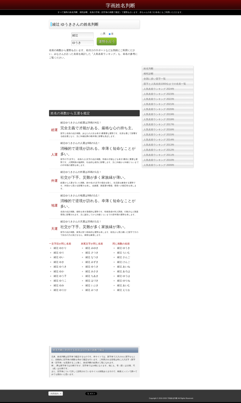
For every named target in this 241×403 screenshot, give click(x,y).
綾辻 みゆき (91, 248)
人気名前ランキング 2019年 (159, 114)
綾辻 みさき (91, 271)
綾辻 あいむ (123, 285)
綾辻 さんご (123, 257)
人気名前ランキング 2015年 (159, 134)
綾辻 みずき (91, 262)
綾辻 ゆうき (60, 266)
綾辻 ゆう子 (60, 276)
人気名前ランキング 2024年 (159, 89)
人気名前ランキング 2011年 (159, 155)
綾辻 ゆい (59, 257)
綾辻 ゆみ (59, 285)
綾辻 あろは (123, 271)
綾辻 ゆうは (123, 276)
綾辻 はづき (91, 280)
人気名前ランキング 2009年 (159, 165)
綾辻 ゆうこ (60, 280)
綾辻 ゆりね (123, 280)
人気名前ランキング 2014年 (159, 139)
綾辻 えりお (123, 290)
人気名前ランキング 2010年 (159, 160)
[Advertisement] (94, 85)
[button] (55, 393)
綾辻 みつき (91, 290)
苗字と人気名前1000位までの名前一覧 (165, 83)
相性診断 (148, 73)
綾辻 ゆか (59, 271)
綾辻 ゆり (59, 252)
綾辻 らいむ (123, 252)
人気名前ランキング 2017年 (159, 124)
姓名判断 (148, 68)
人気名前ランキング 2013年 (159, 144)
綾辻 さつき (91, 252)
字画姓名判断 (120, 5)
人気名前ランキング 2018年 (159, 119)
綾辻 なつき (91, 257)
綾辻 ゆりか (60, 290)
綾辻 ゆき (59, 262)
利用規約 (55, 393)
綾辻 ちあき (91, 276)
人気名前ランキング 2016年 (159, 129)
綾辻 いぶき (91, 285)
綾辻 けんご (123, 262)
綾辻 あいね (123, 266)
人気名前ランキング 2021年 (159, 104)
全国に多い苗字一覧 (155, 78)
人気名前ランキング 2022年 (159, 99)
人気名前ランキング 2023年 (159, 94)
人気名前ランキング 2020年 (159, 109)
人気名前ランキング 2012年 (159, 149)
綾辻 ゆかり (60, 248)
